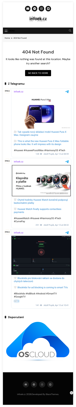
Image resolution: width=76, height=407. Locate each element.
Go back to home (38, 73)
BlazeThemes (52, 394)
